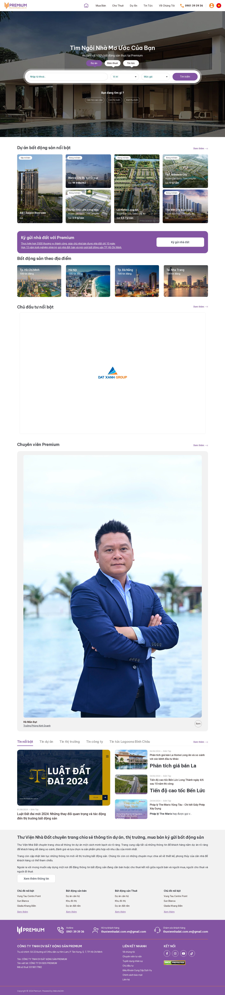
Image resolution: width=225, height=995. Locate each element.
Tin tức (131, 63)
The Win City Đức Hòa (178, 209)
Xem (198, 723)
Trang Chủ (86, 5)
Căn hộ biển (114, 100)
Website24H (58, 991)
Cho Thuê (118, 5)
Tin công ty (94, 742)
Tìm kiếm (185, 76)
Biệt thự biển (132, 100)
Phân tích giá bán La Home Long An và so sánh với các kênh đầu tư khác (177, 757)
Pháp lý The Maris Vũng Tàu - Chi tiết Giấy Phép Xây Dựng (177, 806)
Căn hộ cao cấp (95, 100)
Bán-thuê (112, 63)
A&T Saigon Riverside (33, 212)
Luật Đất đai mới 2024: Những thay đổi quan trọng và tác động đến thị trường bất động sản (61, 816)
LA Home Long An (127, 209)
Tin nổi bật (25, 742)
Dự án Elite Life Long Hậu (83, 209)
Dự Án (133, 5)
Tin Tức (148, 5)
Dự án (94, 63)
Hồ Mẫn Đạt (30, 721)
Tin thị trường (69, 742)
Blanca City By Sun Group (83, 177)
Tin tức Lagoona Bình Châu (129, 742)
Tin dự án (46, 742)
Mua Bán (101, 5)
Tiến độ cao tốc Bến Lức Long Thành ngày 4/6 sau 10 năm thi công (177, 781)
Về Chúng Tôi (167, 5)
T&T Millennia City (176, 174)
